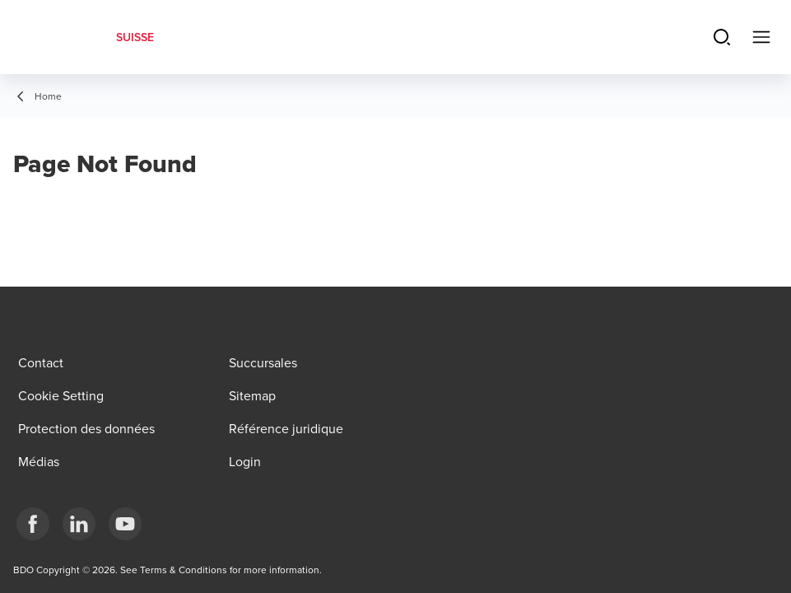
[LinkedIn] (79, 524)
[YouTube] (125, 524)
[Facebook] (33, 524)
